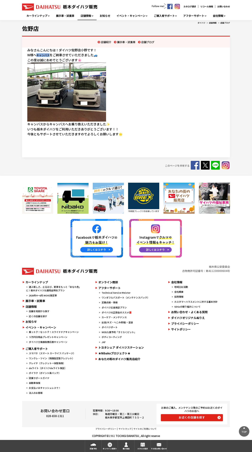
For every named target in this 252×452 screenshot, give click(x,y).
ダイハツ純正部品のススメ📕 (117, 312)
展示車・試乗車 (65, 15)
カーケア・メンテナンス (114, 317)
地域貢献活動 (181, 287)
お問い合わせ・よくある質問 (189, 312)
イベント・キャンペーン (131, 15)
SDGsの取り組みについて (187, 306)
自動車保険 (34, 383)
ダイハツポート (110, 327)
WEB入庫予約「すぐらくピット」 (119, 332)
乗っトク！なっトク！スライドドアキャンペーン (54, 332)
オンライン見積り (110, 448)
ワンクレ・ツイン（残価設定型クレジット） (51, 358)
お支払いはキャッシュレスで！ (45, 387)
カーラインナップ (36, 15)
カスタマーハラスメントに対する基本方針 (196, 301)
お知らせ (105, 15)
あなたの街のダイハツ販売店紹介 (119, 359)
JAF (104, 342)
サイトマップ (125, 428)
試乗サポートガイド (39, 378)
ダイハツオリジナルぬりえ (188, 318)
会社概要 (178, 291)
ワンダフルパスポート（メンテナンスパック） (125, 297)
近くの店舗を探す (38, 316)
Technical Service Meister (116, 292)
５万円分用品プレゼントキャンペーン (48, 337)
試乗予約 (93, 448)
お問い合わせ (223, 6)
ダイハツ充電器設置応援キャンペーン (48, 342)
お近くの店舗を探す (192, 417)
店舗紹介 (106, 42)
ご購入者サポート (164, 15)
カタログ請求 (189, 6)
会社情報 (218, 15)
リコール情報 (206, 6)
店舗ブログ (225, 22)
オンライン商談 (108, 282)
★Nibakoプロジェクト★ (114, 353)
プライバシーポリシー (185, 323)
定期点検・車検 (110, 302)
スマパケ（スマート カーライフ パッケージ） (52, 353)
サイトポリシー (181, 329)
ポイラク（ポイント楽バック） (45, 373)
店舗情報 (86, 15)
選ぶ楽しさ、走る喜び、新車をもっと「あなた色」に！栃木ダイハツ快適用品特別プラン (53, 288)
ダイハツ (201, 22)
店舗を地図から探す (39, 311)
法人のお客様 (36, 393)
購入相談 (126, 448)
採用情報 (178, 296)
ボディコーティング (112, 337)
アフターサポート (193, 15)
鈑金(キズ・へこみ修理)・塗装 (117, 322)
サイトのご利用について (145, 428)
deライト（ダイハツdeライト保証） (48, 368)
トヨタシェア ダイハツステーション (121, 347)
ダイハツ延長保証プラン (114, 307)
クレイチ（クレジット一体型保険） (47, 363)
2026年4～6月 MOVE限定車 (43, 295)
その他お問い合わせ (159, 448)
